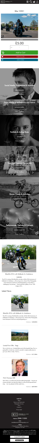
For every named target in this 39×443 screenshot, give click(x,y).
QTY (11, 47)
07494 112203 (22, 418)
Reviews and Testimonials (19, 402)
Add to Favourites (20, 56)
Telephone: (15, 418)
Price (16, 41)
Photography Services (19, 403)
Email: (20, 420)
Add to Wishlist (20, 60)
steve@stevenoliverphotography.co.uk (19, 422)
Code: (18, 39)
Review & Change (19, 440)
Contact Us (19, 407)
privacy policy (16, 431)
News (19, 405)
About (19, 400)
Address (20, 424)
